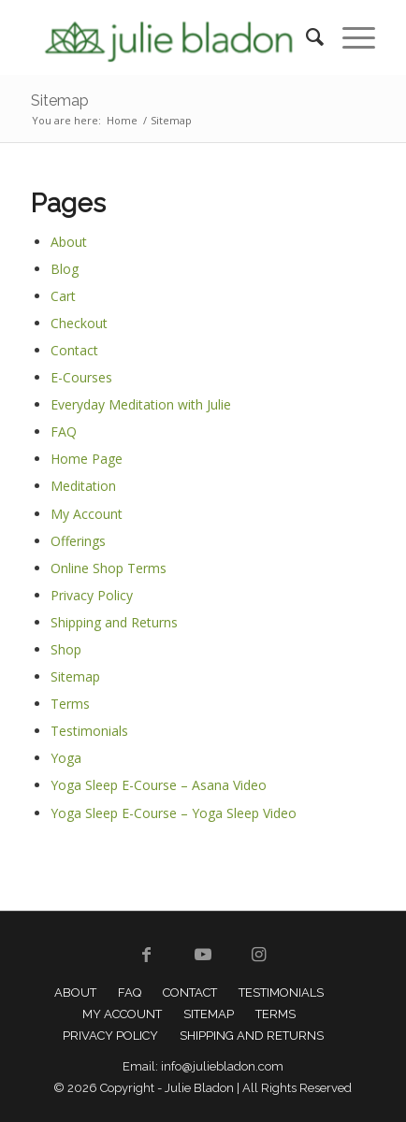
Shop (66, 649)
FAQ (64, 431)
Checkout (79, 323)
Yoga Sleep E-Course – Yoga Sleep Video (174, 813)
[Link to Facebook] (147, 954)
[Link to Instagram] (259, 954)
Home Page (87, 459)
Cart (63, 296)
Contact (74, 350)
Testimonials (89, 731)
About (69, 242)
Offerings (78, 541)
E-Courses (81, 377)
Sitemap (60, 100)
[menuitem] (305, 37)
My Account (87, 514)
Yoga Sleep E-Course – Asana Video (159, 785)
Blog (65, 269)
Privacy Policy (92, 595)
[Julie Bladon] (169, 37)
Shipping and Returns (114, 622)
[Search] (305, 37)
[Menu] (349, 37)
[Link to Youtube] (203, 954)
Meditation (83, 486)
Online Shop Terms (109, 568)
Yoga (66, 758)
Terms (70, 703)
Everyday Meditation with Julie (141, 404)
